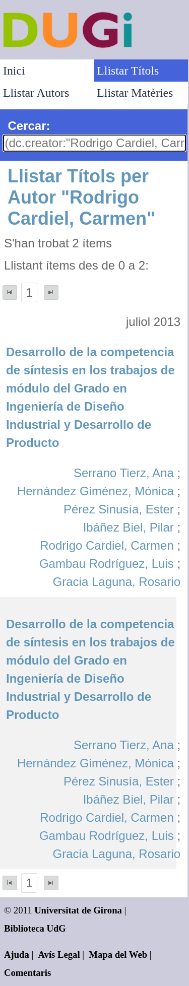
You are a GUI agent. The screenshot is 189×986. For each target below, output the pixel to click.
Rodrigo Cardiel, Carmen (106, 545)
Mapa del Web (118, 954)
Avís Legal (59, 954)
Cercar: (29, 126)
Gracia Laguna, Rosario (116, 581)
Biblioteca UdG (35, 928)
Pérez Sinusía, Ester (119, 509)
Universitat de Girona (78, 910)
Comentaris (27, 972)
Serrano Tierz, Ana (124, 473)
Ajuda (16, 954)
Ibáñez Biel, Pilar (128, 527)
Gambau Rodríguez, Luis (106, 563)
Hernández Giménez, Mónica (95, 491)
